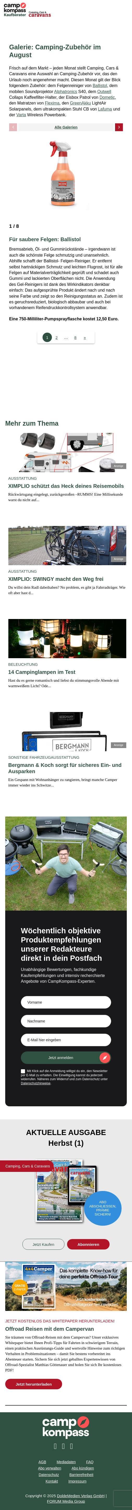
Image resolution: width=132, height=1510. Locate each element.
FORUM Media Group (66, 1501)
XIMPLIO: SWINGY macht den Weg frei (56, 579)
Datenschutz (49, 1475)
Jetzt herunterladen (34, 1384)
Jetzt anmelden (61, 1058)
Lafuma (105, 109)
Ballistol (100, 85)
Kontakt (52, 1481)
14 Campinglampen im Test (41, 672)
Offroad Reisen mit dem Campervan (49, 1329)
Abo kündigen (83, 1468)
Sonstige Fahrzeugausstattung (44, 757)
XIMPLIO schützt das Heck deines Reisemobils (66, 486)
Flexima (52, 103)
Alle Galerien (66, 127)
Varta (21, 115)
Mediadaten (66, 1462)
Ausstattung (22, 478)
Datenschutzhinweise (35, 1083)
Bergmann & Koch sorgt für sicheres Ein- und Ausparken (65, 768)
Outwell (104, 91)
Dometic (107, 97)
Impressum (77, 1481)
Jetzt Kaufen (43, 1244)
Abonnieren (88, 1244)
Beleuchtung (23, 664)
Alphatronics (65, 91)
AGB (42, 1462)
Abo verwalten (49, 1468)
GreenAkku (80, 103)
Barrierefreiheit (81, 1475)
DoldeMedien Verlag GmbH (81, 1496)
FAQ (89, 1462)
